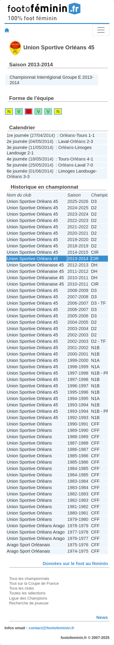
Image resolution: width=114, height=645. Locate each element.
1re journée (18, 135)
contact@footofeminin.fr (51, 628)
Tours (82, 135)
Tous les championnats (29, 578)
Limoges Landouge (76, 171)
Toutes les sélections (27, 593)
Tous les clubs (21, 588)
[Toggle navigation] (100, 30)
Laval (63, 141)
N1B (95, 347)
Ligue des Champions (28, 598)
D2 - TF (98, 341)
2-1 (30, 152)
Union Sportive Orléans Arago (35, 525)
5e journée (17, 165)
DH (94, 265)
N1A (95, 360)
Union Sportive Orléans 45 (32, 201)
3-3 (26, 176)
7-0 (90, 165)
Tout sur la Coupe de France (34, 583)
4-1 (90, 159)
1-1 (91, 135)
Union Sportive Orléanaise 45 (35, 265)
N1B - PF (100, 373)
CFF (95, 424)
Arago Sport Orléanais (28, 544)
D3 (94, 201)
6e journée (17, 171)
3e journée (17, 147)
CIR (95, 252)
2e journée (17, 141)
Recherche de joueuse (29, 603)
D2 (94, 207)
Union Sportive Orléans (29, 424)
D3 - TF (98, 303)
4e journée (17, 159)
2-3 (90, 141)
